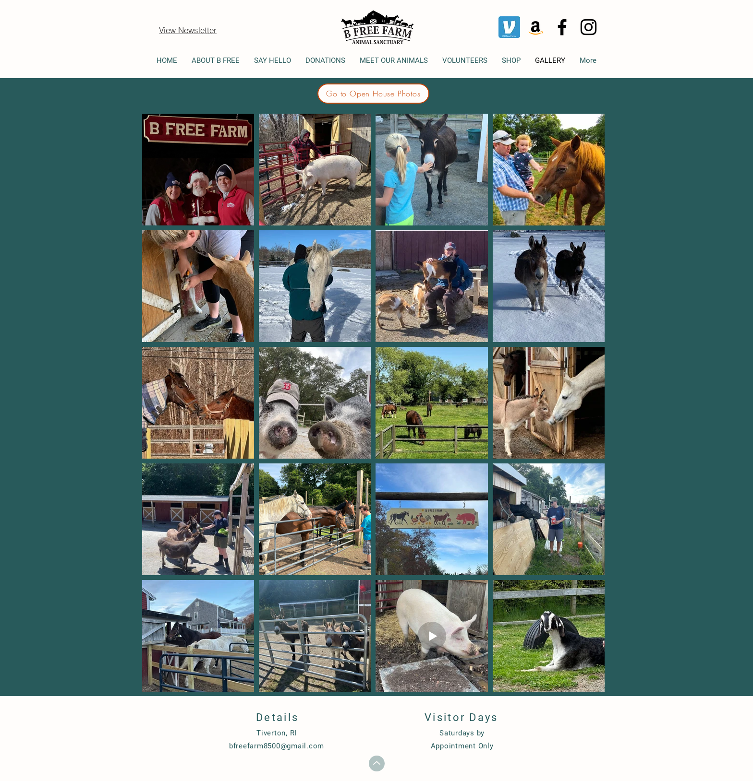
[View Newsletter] (187, 30)
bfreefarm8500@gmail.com (276, 746)
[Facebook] (562, 27)
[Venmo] (509, 27)
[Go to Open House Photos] (373, 93)
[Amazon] (536, 27)
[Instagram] (588, 27)
